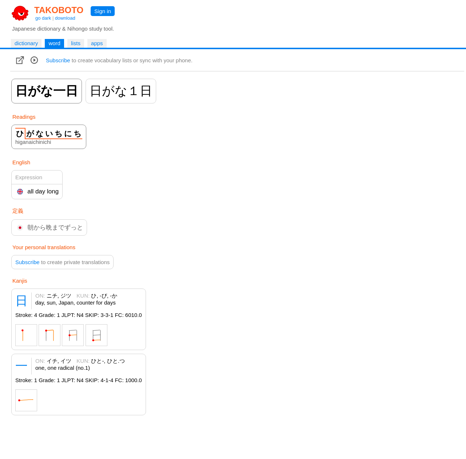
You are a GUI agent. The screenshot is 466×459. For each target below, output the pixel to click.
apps (97, 43)
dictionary (26, 43)
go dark (43, 18)
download (65, 18)
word (54, 43)
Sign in (102, 11)
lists (75, 43)
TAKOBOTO (58, 10)
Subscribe (58, 60)
